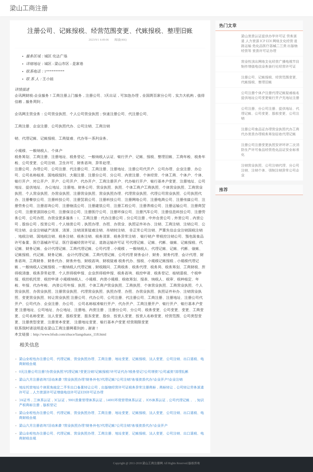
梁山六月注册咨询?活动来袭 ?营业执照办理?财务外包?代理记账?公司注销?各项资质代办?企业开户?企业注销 (101, 379)
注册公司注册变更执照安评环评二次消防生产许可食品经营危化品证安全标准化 (270, 150)
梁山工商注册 (29, 8)
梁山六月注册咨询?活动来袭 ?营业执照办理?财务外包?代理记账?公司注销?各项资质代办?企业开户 (93, 425)
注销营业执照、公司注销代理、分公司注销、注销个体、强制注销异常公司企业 (270, 170)
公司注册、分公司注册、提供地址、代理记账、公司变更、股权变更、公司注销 (270, 113)
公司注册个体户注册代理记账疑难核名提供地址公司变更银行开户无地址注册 (270, 95)
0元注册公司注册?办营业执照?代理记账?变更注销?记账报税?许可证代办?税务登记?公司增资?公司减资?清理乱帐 (104, 372)
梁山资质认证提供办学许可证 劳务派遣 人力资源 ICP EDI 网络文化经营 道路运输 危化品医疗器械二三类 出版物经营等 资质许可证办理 (269, 43)
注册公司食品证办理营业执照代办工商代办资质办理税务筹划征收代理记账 (270, 131)
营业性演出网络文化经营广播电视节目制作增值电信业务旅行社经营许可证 (270, 64)
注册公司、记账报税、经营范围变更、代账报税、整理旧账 (270, 79)
